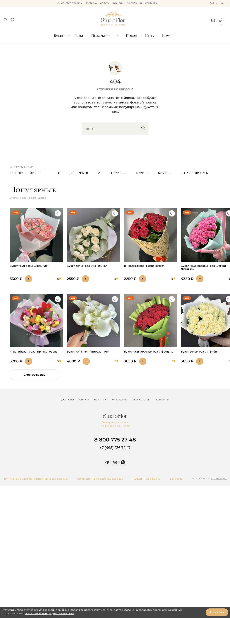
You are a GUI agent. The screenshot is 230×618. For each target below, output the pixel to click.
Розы (78, 35)
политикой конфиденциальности (49, 613)
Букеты (60, 35)
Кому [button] (162, 173)
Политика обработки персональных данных (35, 478)
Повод (131, 35)
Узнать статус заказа (69, 3)
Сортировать (194, 173)
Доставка (91, 3)
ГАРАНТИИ (100, 399)
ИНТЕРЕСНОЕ (119, 399)
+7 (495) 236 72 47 (115, 448)
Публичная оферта (146, 478)
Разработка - (209, 479)
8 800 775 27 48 (115, 440)
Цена (149, 35)
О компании (134, 3)
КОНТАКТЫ (162, 399)
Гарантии (117, 3)
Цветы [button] (116, 173)
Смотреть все (35, 374)
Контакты (151, 3)
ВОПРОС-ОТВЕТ (142, 399)
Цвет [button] (140, 173)
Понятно (217, 612)
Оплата (104, 3)
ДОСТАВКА (68, 399)
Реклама (176, 478)
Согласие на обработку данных (100, 478)
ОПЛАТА (84, 399)
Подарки (98, 35)
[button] (5, 19)
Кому (166, 35)
